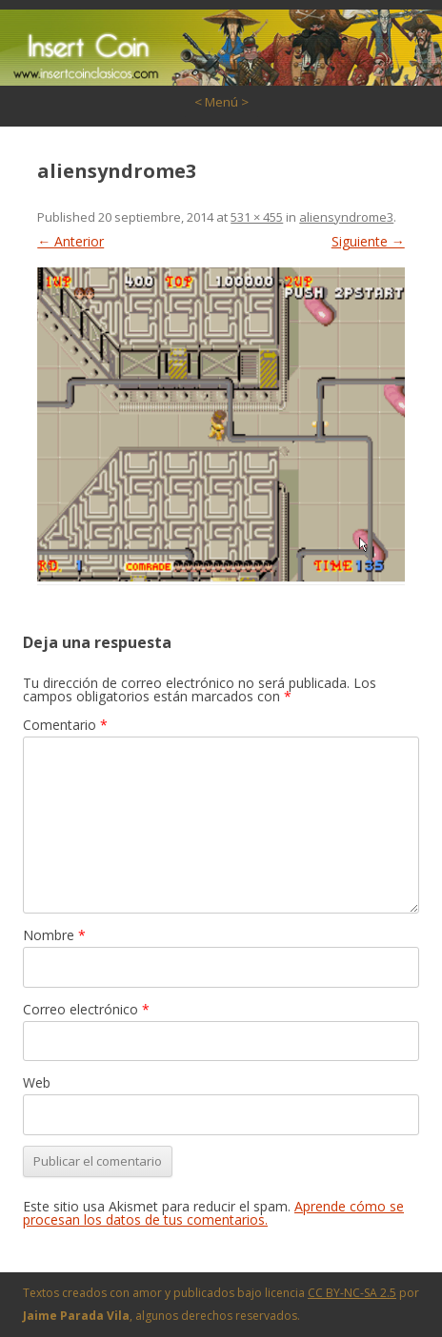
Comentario (65, 725)
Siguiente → (368, 241)
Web (36, 1082)
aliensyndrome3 (346, 217)
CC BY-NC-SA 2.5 (352, 1293)
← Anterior (70, 241)
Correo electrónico (86, 1009)
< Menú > (221, 101)
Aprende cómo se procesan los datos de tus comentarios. (213, 1213)
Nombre (54, 935)
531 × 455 (257, 217)
